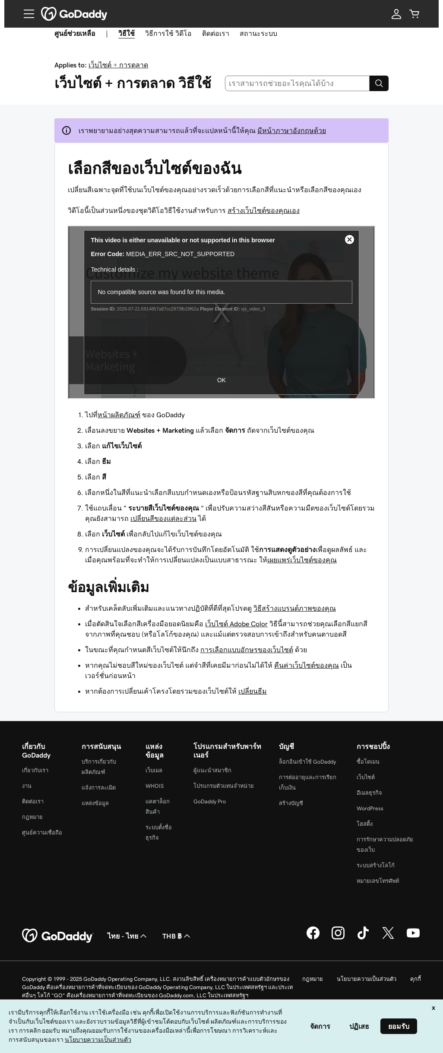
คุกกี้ (415, 979)
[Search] (379, 83)
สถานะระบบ (258, 33)
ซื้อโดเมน (368, 761)
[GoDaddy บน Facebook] (313, 938)
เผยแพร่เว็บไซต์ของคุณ (302, 559)
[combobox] (297, 83)
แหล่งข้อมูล (95, 803)
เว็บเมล (154, 770)
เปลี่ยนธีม (252, 691)
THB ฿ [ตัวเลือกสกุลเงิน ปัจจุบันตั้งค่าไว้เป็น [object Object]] (177, 936)
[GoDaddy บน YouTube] (413, 938)
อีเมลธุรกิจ (369, 793)
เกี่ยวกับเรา (35, 770)
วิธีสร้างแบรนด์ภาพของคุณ (294, 608)
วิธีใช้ (126, 33)
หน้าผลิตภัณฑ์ (119, 414)
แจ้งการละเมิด (99, 787)
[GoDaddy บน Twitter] (388, 938)
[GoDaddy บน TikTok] (363, 938)
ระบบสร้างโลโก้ (376, 865)
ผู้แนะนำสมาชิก (212, 770)
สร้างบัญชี (291, 803)
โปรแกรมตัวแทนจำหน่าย (223, 786)
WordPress (370, 808)
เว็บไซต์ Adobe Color (236, 623)
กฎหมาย (32, 817)
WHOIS (155, 786)
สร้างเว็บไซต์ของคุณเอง (264, 210)
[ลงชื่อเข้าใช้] (396, 14)
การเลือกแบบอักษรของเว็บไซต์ (246, 649)
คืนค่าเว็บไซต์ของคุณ (306, 665)
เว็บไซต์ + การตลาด (118, 64)
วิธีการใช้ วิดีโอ (168, 33)
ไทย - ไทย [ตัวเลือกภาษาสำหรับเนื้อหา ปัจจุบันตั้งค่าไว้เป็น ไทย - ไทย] (128, 936)
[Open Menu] (25, 13)
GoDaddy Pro (209, 801)
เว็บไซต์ (366, 777)
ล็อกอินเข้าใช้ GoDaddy (307, 761)
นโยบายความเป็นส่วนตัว (366, 979)
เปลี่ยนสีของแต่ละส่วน (163, 518)
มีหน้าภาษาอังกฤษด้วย (291, 130)
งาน (27, 786)
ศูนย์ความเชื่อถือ (42, 832)
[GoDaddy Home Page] (58, 936)
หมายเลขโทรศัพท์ (378, 881)
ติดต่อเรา (215, 33)
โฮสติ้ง (365, 824)
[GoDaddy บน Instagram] (338, 938)
